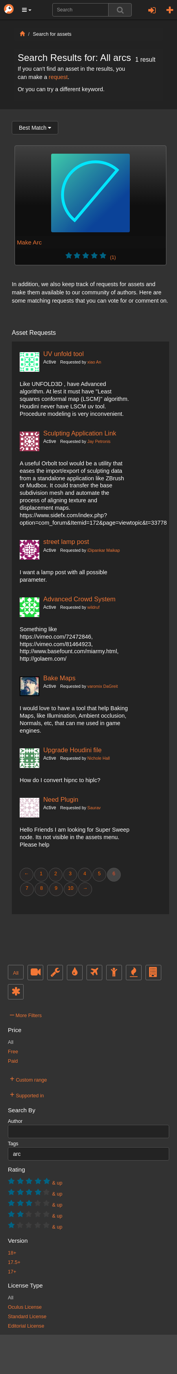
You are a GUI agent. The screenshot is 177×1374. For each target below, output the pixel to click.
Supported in (27, 1094)
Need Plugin (60, 799)
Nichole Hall (98, 758)
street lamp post (66, 541)
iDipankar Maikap (103, 550)
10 (70, 888)
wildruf (93, 607)
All (15, 973)
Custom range (28, 1079)
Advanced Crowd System (79, 599)
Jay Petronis (99, 441)
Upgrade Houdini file (72, 749)
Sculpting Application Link (79, 433)
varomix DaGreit (102, 686)
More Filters (26, 1014)
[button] (26, 10)
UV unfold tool (63, 353)
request (58, 77)
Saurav (94, 807)
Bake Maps (59, 677)
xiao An (94, 362)
